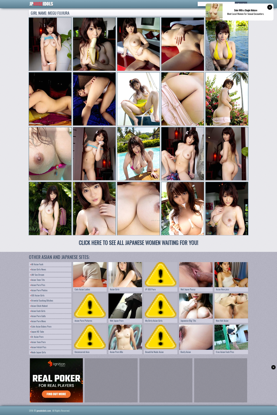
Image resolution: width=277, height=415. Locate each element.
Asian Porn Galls (38, 316)
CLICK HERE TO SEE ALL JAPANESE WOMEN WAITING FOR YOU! (138, 243)
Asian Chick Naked (39, 306)
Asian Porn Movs (38, 321)
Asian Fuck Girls (37, 311)
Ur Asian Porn (36, 336)
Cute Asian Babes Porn (40, 326)
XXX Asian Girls (37, 295)
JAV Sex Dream (37, 274)
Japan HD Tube (37, 331)
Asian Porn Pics (37, 285)
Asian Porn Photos (39, 290)
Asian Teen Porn (38, 342)
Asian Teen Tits (37, 280)
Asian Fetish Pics (38, 347)
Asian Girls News (38, 269)
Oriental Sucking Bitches (41, 300)
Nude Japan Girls (38, 352)
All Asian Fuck (36, 264)
